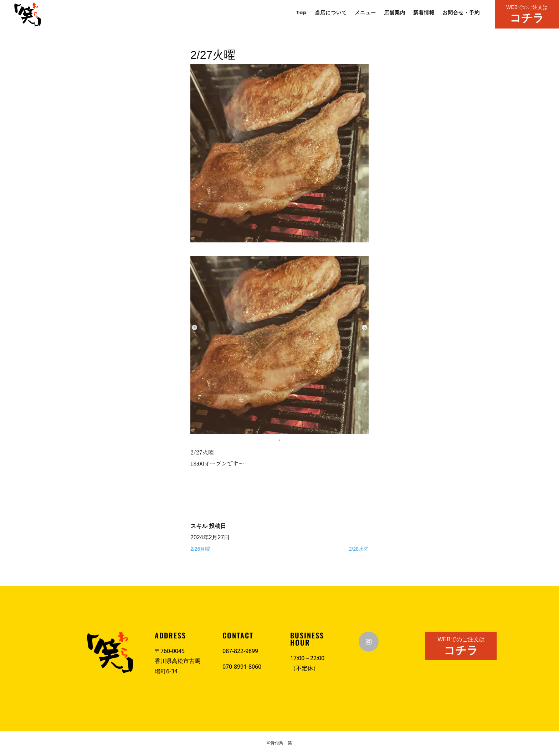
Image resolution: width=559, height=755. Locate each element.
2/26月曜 (200, 549)
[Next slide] (358, 327)
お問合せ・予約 (461, 13)
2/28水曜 (359, 549)
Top (301, 13)
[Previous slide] (201, 327)
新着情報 (424, 13)
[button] (279, 439)
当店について (331, 13)
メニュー (365, 13)
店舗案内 (394, 13)
